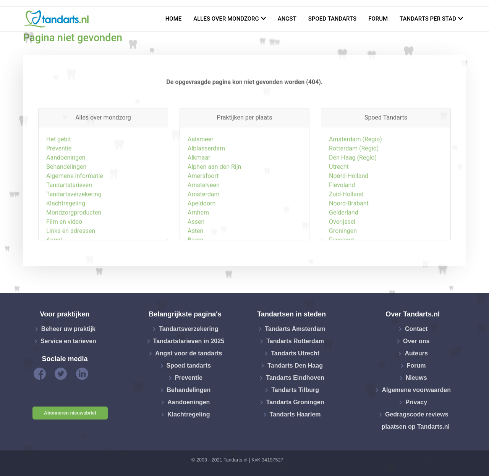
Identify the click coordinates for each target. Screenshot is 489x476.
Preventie (188, 377)
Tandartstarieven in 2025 (188, 341)
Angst (287, 18)
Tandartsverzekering (188, 329)
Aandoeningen (188, 402)
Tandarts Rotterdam (295, 341)
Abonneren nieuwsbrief (70, 413)
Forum (378, 18)
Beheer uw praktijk (68, 329)
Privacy (416, 402)
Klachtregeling (188, 414)
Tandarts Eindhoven (295, 377)
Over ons (416, 341)
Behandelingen (188, 390)
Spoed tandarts (332, 18)
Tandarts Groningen (295, 402)
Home (173, 18)
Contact (416, 329)
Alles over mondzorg (226, 18)
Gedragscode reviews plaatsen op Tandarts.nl (416, 420)
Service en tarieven (68, 341)
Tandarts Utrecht (295, 353)
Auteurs (416, 353)
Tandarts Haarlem (295, 414)
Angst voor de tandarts (188, 353)
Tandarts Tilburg (295, 390)
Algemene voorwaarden (416, 390)
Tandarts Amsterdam (295, 329)
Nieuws (416, 377)
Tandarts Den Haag (295, 365)
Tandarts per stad (428, 18)
